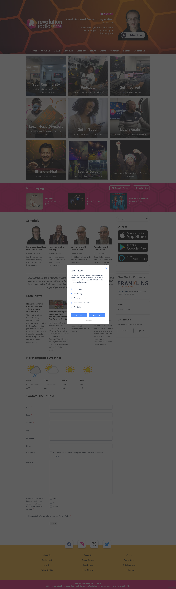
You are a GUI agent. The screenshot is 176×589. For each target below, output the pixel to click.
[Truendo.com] (88, 320)
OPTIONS (79, 315)
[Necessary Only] (106, 268)
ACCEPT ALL (97, 315)
